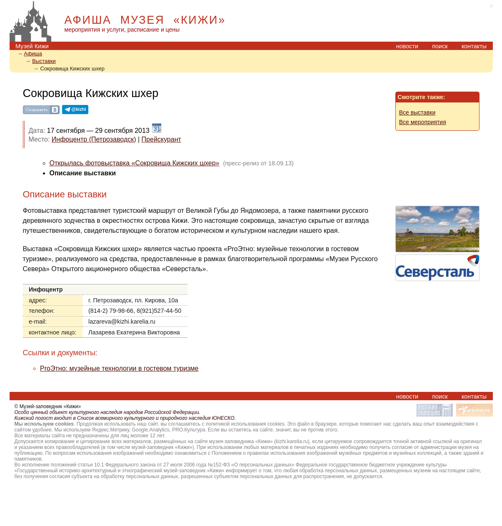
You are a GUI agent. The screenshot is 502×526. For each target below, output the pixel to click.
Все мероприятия (422, 122)
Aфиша (33, 53)
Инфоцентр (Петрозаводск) (94, 139)
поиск (439, 46)
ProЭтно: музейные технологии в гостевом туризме (119, 368)
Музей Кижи (32, 46)
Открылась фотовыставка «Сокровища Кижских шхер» (135, 163)
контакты (474, 46)
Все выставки (417, 112)
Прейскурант (161, 139)
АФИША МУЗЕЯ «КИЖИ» (145, 20)
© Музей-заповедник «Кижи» (48, 406)
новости (407, 46)
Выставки (44, 61)
